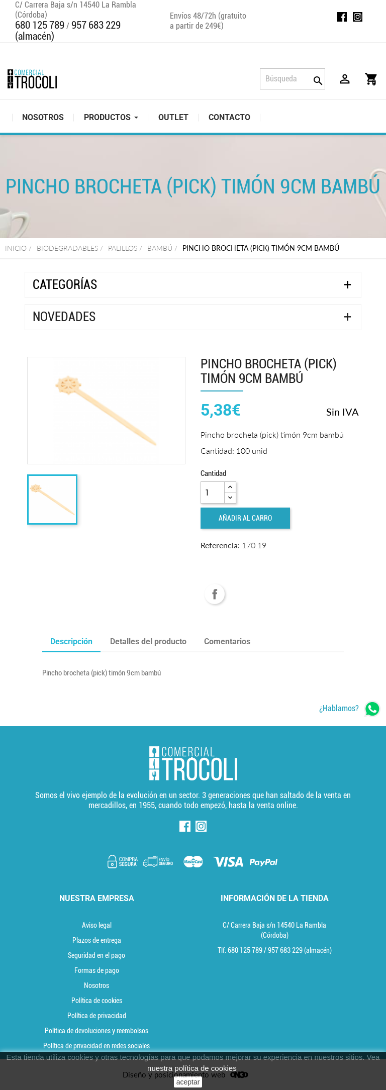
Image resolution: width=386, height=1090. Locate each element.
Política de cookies (96, 1001)
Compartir (215, 594)
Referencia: (220, 545)
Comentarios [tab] (227, 641)
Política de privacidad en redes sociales (96, 1046)
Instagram (357, 17)
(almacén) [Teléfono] (300, 950)
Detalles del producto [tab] (148, 641)
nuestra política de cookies (192, 1068)
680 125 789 (39, 25)
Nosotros (96, 985)
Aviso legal (97, 925)
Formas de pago (96, 970)
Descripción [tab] (71, 641)
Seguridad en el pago (96, 955)
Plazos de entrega (96, 940)
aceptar (188, 1082)
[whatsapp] (350, 709)
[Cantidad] (213, 492)
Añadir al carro (245, 518)
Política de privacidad (96, 1016)
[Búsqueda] (292, 78)
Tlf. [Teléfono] (241, 950)
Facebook (342, 17)
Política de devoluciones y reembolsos (96, 1031)
